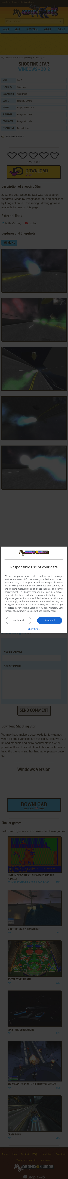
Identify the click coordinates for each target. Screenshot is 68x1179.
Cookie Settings (34, 610)
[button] (34, 629)
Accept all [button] (50, 620)
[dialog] (34, 590)
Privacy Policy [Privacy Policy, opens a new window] (49, 610)
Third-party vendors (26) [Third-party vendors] (32, 591)
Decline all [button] (18, 620)
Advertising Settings (28, 607)
